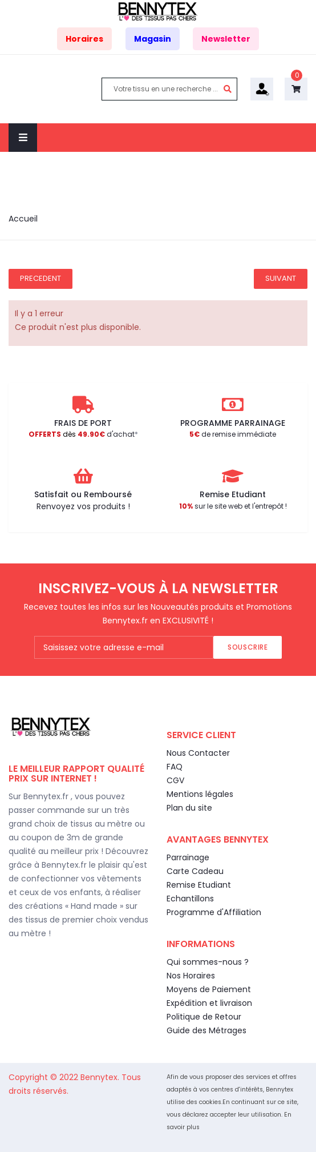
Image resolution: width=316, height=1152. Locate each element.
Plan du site (189, 807)
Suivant (280, 278)
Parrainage (188, 857)
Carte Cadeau (195, 871)
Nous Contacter (198, 753)
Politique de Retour (204, 1016)
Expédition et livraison (209, 1003)
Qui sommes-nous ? (208, 962)
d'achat (82, 434)
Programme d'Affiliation (214, 912)
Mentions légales (200, 794)
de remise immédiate (232, 434)
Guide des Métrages (206, 1030)
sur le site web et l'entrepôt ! (233, 506)
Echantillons (190, 898)
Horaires (84, 39)
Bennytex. (100, 1077)
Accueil (23, 218)
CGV (175, 780)
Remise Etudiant (199, 885)
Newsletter (225, 39)
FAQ (175, 766)
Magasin (152, 39)
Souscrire (248, 647)
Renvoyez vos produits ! (83, 506)
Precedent (40, 278)
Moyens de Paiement (209, 989)
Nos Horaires (191, 975)
